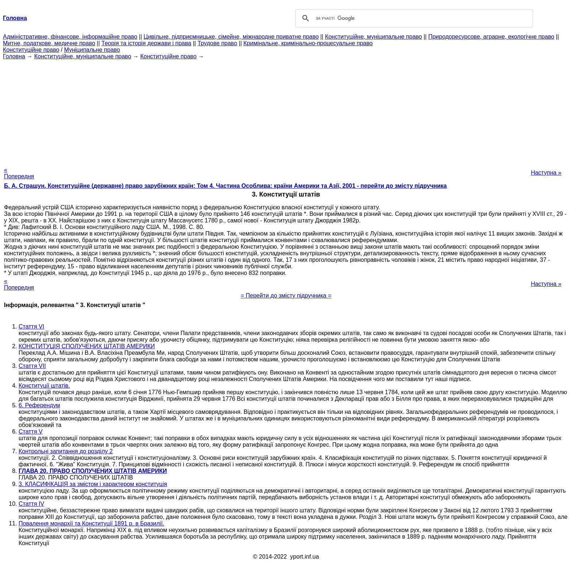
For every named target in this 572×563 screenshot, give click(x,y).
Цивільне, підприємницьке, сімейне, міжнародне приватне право (231, 37)
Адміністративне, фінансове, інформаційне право (70, 37)
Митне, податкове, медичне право (49, 43)
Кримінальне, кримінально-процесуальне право (307, 43)
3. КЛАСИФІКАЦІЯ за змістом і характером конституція (93, 484)
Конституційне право (31, 50)
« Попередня (19, 173)
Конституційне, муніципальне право (373, 37)
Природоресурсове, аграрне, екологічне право (491, 37)
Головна (14, 56)
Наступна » (546, 173)
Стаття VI (31, 326)
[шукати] (413, 18)
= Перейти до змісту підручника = (286, 295)
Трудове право (217, 43)
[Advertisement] (286, 111)
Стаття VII (32, 366)
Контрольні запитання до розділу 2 (66, 451)
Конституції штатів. (44, 386)
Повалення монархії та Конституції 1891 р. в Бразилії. (91, 523)
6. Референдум (39, 405)
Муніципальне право (92, 50)
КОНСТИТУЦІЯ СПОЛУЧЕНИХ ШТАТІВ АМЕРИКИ (87, 346)
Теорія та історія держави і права (146, 43)
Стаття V (31, 431)
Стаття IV (31, 504)
